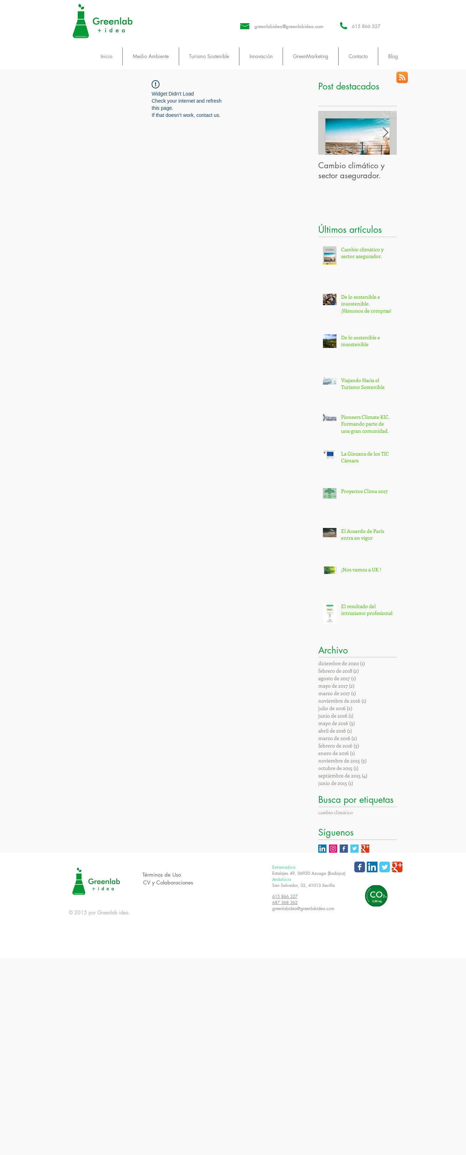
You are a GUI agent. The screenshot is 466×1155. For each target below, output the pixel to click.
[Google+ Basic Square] (365, 849)
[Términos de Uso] (161, 875)
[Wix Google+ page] (397, 867)
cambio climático (335, 813)
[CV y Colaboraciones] (168, 882)
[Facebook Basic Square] (344, 849)
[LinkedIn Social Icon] (372, 867)
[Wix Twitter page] (384, 867)
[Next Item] (385, 132)
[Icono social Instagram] (333, 849)
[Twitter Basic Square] (354, 849)
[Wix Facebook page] (359, 867)
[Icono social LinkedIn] (322, 849)
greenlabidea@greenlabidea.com (288, 26)
